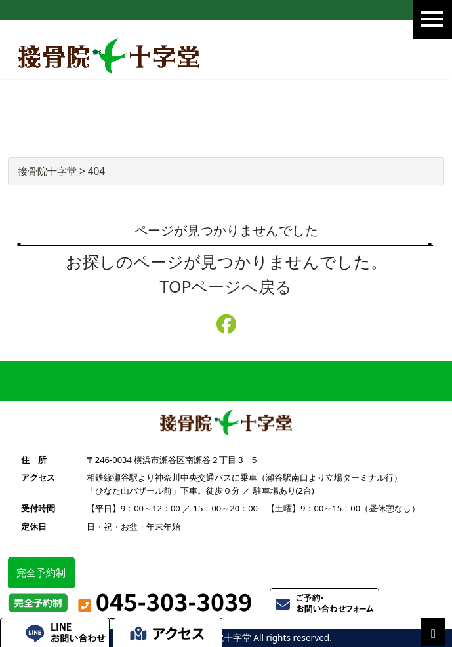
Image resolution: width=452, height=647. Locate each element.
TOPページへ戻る (226, 286)
